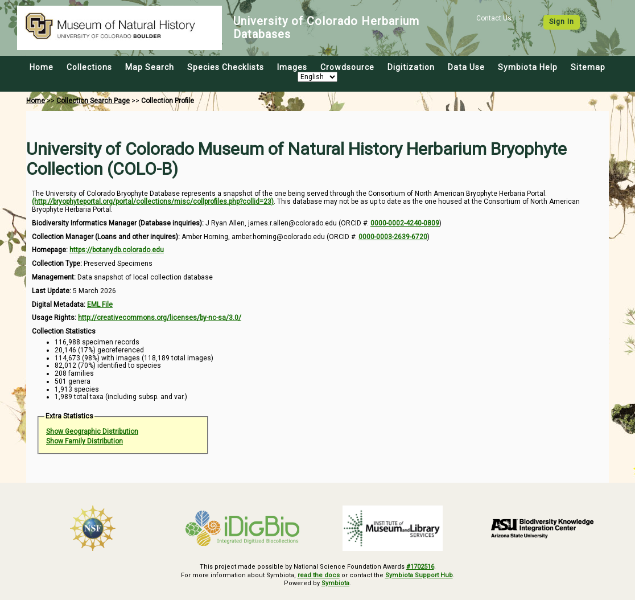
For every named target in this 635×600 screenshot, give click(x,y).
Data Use (466, 67)
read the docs (319, 575)
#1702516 (420, 566)
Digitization (411, 67)
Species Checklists (225, 67)
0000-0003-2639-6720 (392, 237)
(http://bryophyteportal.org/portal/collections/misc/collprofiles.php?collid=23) (153, 202)
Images (292, 67)
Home (41, 67)
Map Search (149, 67)
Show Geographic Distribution (92, 431)
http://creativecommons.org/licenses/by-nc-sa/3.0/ (159, 318)
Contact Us (494, 18)
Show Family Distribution (84, 441)
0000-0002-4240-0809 (404, 223)
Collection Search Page (93, 101)
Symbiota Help (528, 67)
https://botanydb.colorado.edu (116, 250)
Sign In (561, 22)
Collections (89, 67)
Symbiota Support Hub (419, 575)
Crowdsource (347, 67)
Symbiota (335, 583)
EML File (100, 305)
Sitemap (588, 67)
